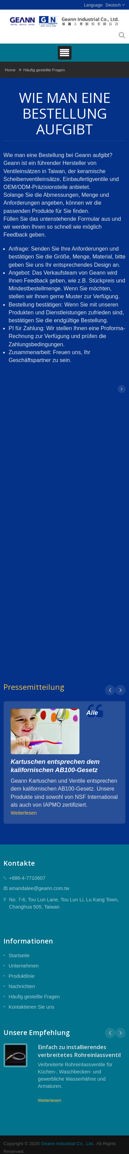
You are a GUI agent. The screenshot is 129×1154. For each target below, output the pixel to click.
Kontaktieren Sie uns (31, 1007)
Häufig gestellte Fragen (44, 70)
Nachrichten (22, 986)
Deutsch (113, 5)
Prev (110, 690)
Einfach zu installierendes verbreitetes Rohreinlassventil (79, 1051)
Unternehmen (24, 966)
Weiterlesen (24, 813)
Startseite (19, 955)
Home (10, 70)
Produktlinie (21, 976)
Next (120, 690)
